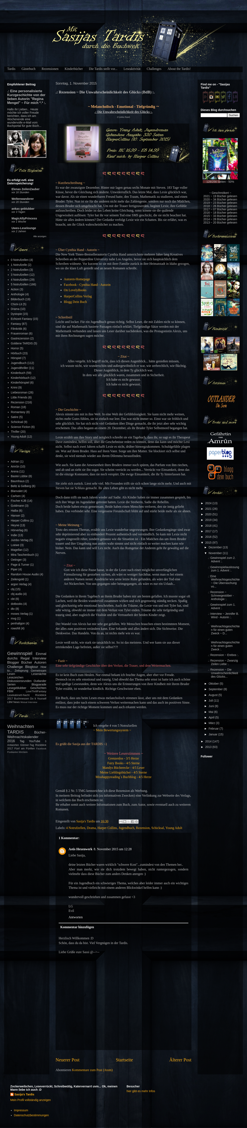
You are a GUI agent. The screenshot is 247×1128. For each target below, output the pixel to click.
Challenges (154, 69)
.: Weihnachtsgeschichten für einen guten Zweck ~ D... (224, 628)
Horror (15, 348)
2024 (208, 503)
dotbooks (17, 603)
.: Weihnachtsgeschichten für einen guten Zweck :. (224, 644)
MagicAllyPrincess (24, 218)
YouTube (34, 741)
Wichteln (23, 752)
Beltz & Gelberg (21, 486)
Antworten (76, 917)
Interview (39, 658)
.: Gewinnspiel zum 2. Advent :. (221, 559)
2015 (208, 542)
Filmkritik (16, 328)
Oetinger (16, 559)
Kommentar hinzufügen (77, 927)
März (212, 723)
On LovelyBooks (75, 290)
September (216, 689)
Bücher (26, 662)
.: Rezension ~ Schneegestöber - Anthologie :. (221, 595)
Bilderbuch (17, 299)
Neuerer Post (67, 1059)
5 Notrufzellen (20, 284)
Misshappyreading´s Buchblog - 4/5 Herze (123, 777)
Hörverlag (17, 530)
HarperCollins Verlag (78, 296)
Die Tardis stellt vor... (103, 69)
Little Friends (19, 397)
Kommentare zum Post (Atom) (92, 1070)
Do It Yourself (38, 698)
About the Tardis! (179, 69)
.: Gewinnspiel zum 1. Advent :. (221, 606)
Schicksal (157, 828)
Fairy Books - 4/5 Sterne (123, 763)
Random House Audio (25, 574)
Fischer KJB (18, 500)
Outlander (40, 681)
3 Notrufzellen (20, 274)
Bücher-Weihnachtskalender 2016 (26, 736)
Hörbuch (16, 353)
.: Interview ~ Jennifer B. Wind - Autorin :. (223, 615)
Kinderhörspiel (20, 382)
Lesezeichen (15, 677)
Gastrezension (20, 338)
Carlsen (16, 496)
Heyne (15, 525)
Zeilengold (17, 579)
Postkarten (12, 752)
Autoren (40, 662)
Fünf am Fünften (24, 748)
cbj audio (16, 594)
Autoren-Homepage (77, 279)
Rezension (143, 828)
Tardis (11, 69)
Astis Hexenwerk (80, 849)
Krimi (14, 387)
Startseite (124, 1059)
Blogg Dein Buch (75, 302)
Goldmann (17, 505)
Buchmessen (21, 698)
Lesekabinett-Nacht (18, 695)
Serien (11, 684)
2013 (208, 747)
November (216, 553)
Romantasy (18, 412)
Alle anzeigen (39, 236)
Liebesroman (19, 392)
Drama (91, 828)
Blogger (13, 662)
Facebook (41, 748)
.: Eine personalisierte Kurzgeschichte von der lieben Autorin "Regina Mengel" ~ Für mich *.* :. (26, 97)
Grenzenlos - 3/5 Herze (123, 758)
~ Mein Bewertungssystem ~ (112, 730)
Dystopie (16, 314)
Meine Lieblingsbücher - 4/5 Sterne (123, 772)
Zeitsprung (21, 670)
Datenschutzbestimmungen (31, 1115)
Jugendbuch (126, 828)
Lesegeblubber (16, 688)
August (213, 695)
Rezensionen (50, 69)
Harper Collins (107, 828)
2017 (208, 531)
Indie (14, 535)
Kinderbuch (18, 372)
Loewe (15, 545)
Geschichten (38, 688)
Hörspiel (16, 358)
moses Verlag (19, 613)
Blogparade (38, 684)
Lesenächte (38, 674)
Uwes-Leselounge (24, 228)
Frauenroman (19, 333)
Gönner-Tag (27, 745)
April (212, 717)
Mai (211, 712)
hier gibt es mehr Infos (141, 1091)
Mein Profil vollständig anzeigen (30, 1100)
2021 (208, 508)
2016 (208, 536)
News (16, 702)
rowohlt (15, 628)
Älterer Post (180, 1059)
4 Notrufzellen (75, 828)
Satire (15, 417)
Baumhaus (18, 481)
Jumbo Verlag (20, 540)
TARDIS (15, 732)
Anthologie (17, 294)
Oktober (214, 683)
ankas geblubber (23, 208)
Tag (22, 741)
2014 (208, 741)
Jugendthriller (19, 368)
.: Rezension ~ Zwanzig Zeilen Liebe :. (223, 662)
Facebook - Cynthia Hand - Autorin (87, 284)
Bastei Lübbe (19, 476)
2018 (208, 525)
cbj (13, 589)
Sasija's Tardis (24, 1094)
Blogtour (31, 667)
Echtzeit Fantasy (21, 318)
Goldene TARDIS (22, 343)
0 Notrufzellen (20, 259)
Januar (213, 734)
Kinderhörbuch (20, 377)
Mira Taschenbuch (22, 554)
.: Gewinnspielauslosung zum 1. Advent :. (223, 568)
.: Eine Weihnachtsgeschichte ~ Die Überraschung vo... (224, 581)
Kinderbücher (74, 69)
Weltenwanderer (23, 198)
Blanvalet (17, 491)
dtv (13, 608)
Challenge (15, 667)
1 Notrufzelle (19, 264)
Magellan (17, 549)
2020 (208, 514)
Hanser (15, 515)
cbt (13, 599)
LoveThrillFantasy (36, 691)
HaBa (14, 510)
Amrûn (15, 466)
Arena (15, 471)
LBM (10, 702)
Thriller (15, 431)
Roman (15, 407)
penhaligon (18, 623)
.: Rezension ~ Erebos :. (223, 655)
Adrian (15, 461)
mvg (13, 618)
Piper (14, 569)
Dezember (216, 547)
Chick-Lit (16, 304)
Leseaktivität (132, 69)
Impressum (21, 1110)
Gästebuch (29, 69)
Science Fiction (20, 427)
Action (15, 289)
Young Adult (173, 828)
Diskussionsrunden (19, 681)
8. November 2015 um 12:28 (113, 849)
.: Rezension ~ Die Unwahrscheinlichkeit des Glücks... (223, 673)
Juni (212, 706)
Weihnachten (20, 726)
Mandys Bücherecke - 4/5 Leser (123, 767)
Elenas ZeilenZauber (26, 189)
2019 (208, 520)
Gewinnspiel (19, 653)
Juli (211, 700)
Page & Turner (20, 564)
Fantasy (16, 323)
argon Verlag (19, 584)
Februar (214, 728)
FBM (10, 691)
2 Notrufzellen (20, 269)
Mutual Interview (28, 702)
